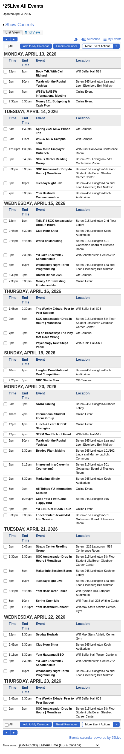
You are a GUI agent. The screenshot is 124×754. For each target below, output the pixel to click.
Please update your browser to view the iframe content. (62, 32)
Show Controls (19, 24)
